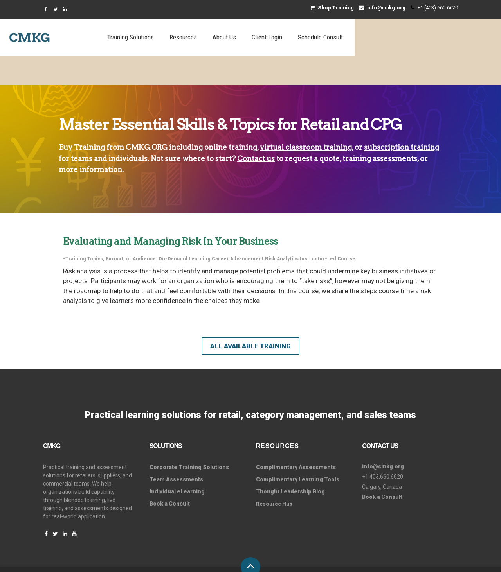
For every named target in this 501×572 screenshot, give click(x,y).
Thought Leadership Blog (290, 462)
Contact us (256, 129)
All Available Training (250, 317)
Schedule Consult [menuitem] (427, 37)
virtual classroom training (306, 118)
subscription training (401, 118)
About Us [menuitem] (331, 37)
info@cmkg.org (382, 8)
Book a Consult (170, 474)
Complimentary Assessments (296, 438)
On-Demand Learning (185, 229)
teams (81, 129)
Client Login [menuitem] (374, 37)
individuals (128, 129)
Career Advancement (238, 229)
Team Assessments (176, 450)
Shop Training (332, 8)
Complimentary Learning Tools (297, 450)
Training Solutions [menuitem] (237, 37)
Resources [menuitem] (290, 37)
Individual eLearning (177, 462)
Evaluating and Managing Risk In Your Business (170, 212)
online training (230, 118)
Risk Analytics (282, 229)
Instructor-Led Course (327, 229)
